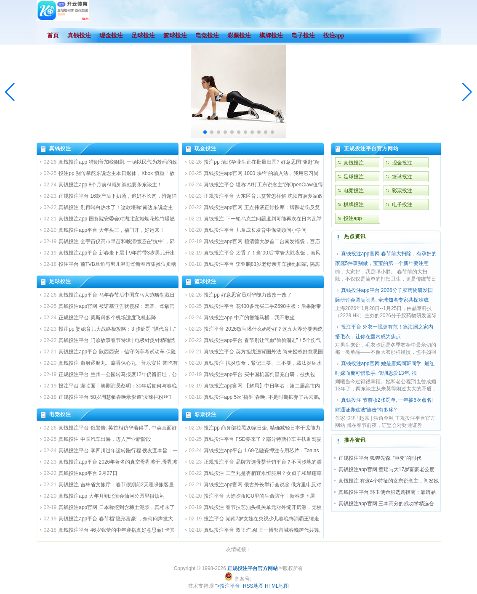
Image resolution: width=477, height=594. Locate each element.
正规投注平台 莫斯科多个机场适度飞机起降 (107, 318)
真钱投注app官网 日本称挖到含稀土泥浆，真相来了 (116, 507)
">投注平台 (228, 586)
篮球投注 (205, 281)
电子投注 (402, 204)
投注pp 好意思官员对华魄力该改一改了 (248, 295)
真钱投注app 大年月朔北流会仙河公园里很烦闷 (111, 496)
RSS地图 (253, 586)
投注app (353, 218)
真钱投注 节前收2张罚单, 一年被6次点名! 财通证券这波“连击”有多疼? (384, 405)
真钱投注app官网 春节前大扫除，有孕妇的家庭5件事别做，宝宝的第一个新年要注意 (386, 258)
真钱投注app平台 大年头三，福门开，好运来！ (111, 230)
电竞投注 (60, 414)
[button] (467, 92)
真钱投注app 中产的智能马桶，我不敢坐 (249, 318)
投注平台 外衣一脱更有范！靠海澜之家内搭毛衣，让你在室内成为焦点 (384, 331)
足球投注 (60, 281)
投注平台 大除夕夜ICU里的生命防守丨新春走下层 (259, 496)
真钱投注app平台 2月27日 (88, 473)
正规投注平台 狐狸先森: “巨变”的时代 (380, 458)
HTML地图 (277, 586)
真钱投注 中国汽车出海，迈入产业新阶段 (105, 439)
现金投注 (205, 148)
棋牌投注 (354, 204)
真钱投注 (60, 148)
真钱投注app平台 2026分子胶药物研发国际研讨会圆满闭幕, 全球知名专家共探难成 (384, 295)
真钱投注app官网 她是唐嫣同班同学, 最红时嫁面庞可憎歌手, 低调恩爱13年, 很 (384, 368)
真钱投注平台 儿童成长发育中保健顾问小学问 (255, 230)
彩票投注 (205, 414)
